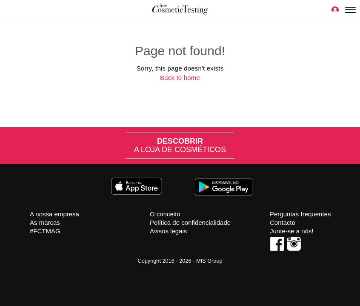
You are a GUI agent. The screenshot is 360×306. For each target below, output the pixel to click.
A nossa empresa (54, 214)
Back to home (180, 77)
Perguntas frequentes (300, 214)
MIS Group (209, 261)
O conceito (165, 214)
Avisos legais (168, 231)
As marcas (45, 222)
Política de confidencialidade (190, 222)
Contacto (282, 222)
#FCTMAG (45, 231)
